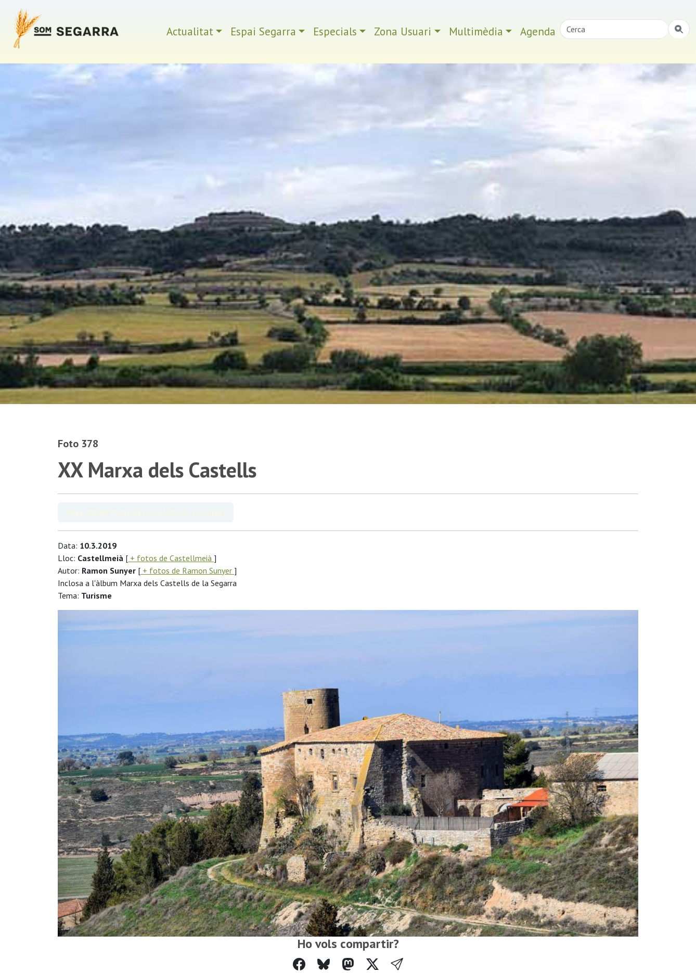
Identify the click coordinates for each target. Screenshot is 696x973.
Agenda (538, 31)
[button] (397, 964)
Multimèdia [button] (476, 31)
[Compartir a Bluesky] (323, 964)
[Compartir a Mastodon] (348, 964)
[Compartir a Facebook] (299, 964)
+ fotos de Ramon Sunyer (187, 570)
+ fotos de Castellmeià (171, 558)
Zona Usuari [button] (402, 31)
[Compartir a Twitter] (372, 964)
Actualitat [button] (189, 31)
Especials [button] (335, 31)
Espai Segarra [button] (263, 31)
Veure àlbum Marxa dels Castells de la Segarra (146, 512)
